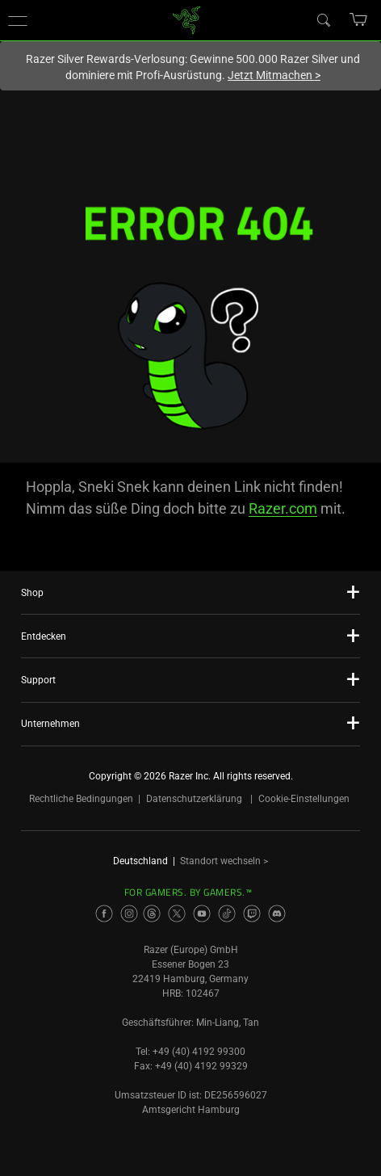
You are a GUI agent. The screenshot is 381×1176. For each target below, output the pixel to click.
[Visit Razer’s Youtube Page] (201, 913)
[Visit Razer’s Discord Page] (277, 913)
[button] (17, 20)
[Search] (323, 19)
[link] (187, 19)
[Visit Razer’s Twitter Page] (176, 913)
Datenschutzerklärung (194, 798)
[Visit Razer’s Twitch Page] (252, 913)
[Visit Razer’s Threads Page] (151, 913)
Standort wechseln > (224, 861)
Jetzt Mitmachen (274, 75)
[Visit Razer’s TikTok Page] (227, 913)
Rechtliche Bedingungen (81, 798)
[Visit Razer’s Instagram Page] (129, 913)
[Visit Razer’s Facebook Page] (104, 913)
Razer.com (283, 508)
